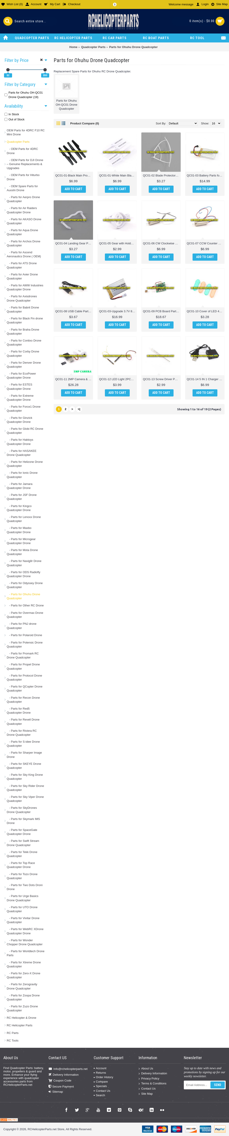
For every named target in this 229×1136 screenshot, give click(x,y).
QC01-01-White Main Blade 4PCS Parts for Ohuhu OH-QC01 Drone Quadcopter (118, 175)
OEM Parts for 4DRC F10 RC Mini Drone (26, 132)
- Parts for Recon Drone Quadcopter (23, 699)
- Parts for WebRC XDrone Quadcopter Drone (25, 931)
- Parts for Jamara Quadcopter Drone (19, 486)
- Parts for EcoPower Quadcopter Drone (21, 375)
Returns (100, 1072)
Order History (103, 1077)
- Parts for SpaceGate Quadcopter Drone (22, 832)
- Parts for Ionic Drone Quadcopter (22, 474)
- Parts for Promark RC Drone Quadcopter (23, 655)
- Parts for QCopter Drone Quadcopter (24, 688)
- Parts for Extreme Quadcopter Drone (20, 397)
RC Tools (13, 1040)
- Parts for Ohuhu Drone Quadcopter (23, 596)
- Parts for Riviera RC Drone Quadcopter (22, 732)
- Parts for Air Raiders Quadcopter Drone (22, 210)
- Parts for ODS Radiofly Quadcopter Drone (23, 574)
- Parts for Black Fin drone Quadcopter (25, 320)
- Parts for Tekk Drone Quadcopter (22, 854)
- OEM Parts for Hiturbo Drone (23, 177)
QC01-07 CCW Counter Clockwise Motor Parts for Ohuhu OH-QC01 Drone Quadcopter (206, 243)
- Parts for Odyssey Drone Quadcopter (25, 585)
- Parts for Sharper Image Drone (24, 754)
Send (217, 1085)
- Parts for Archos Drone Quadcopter (23, 243)
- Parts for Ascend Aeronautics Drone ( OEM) (24, 254)
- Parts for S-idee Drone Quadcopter (23, 743)
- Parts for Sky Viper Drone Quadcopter (25, 799)
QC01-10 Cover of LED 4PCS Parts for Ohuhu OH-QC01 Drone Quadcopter (206, 311)
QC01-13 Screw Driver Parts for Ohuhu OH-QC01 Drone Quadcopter (162, 379)
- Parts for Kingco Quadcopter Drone (19, 508)
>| (79, 409)
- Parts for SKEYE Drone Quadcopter (24, 765)
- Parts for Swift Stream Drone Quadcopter (23, 843)
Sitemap (56, 1092)
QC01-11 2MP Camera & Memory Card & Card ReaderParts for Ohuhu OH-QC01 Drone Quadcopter (74, 379)
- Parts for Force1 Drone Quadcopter (23, 408)
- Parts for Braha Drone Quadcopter (23, 331)
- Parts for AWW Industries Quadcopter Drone (25, 287)
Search (99, 1095)
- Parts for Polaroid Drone (24, 635)
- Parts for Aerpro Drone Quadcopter (23, 199)
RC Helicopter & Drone (21, 1017)
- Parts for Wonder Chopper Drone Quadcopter (24, 942)
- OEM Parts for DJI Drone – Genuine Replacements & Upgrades (25, 164)
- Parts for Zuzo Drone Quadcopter (22, 1008)
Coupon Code (60, 1081)
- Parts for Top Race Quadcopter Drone (21, 865)
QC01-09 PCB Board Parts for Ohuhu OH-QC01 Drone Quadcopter (162, 311)
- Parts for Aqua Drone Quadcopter (22, 232)
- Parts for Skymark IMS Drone (23, 821)
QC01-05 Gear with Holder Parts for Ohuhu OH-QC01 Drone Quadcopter (118, 243)
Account (100, 1068)
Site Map (146, 1094)
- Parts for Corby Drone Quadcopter (23, 353)
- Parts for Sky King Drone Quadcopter (25, 776)
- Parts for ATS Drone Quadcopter (22, 265)
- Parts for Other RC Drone (25, 605)
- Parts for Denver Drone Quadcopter (24, 364)
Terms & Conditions (152, 1084)
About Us (146, 1068)
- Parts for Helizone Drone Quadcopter (25, 463)
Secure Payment (61, 1086)
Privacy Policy (149, 1079)
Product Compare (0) (84, 123)
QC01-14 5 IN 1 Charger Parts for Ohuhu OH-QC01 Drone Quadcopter (206, 379)
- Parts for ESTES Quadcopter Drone (19, 386)
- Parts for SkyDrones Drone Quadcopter (22, 809)
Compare (101, 1081)
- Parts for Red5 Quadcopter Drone (19, 710)
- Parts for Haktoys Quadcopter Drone (20, 441)
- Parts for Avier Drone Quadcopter (22, 276)
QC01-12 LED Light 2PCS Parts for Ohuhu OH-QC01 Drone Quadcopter (118, 379)
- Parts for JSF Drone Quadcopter (22, 497)
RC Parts (13, 1033)
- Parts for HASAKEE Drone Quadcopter (21, 453)
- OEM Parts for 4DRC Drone (22, 151)
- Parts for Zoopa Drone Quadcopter (23, 997)
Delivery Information (64, 1075)
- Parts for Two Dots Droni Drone (24, 887)
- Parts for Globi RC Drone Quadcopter (25, 430)
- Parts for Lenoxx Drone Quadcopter (24, 519)
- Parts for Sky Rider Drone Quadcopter (25, 788)
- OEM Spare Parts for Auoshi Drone (22, 188)
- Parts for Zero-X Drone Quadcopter (23, 975)
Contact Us (102, 1090)
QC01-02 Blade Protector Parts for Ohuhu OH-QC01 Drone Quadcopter (162, 175)
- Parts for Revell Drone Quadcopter (23, 721)
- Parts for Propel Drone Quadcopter (23, 666)
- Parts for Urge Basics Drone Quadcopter (22, 898)
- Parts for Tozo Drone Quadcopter (22, 876)
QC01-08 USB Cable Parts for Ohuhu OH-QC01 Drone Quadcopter (74, 311)
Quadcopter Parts (18, 141)
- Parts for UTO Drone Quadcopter (22, 909)
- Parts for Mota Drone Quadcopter (22, 552)
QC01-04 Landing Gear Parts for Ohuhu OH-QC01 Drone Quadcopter (74, 243)
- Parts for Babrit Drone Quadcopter (23, 309)
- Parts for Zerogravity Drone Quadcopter (22, 986)
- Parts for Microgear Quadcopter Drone (21, 541)
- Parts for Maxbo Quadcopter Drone (19, 530)
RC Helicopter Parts (19, 1025)
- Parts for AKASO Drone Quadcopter (24, 221)
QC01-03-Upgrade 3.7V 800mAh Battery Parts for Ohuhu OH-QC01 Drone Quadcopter (118, 311)
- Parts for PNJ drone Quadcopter (21, 625)
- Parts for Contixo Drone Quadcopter (24, 342)
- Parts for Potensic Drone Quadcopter (24, 644)
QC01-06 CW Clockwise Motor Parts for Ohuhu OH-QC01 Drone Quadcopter (162, 243)
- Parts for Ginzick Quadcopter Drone (19, 419)
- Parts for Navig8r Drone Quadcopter (24, 563)
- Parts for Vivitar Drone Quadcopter (23, 920)
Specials (100, 1086)
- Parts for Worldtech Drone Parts (26, 953)
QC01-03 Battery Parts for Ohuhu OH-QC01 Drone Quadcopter (206, 175)
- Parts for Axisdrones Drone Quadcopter (22, 298)
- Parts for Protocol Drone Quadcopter (24, 677)
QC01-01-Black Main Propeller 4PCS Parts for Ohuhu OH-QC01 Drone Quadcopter (74, 175)
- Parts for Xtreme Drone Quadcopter (24, 964)
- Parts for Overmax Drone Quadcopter (25, 614)
